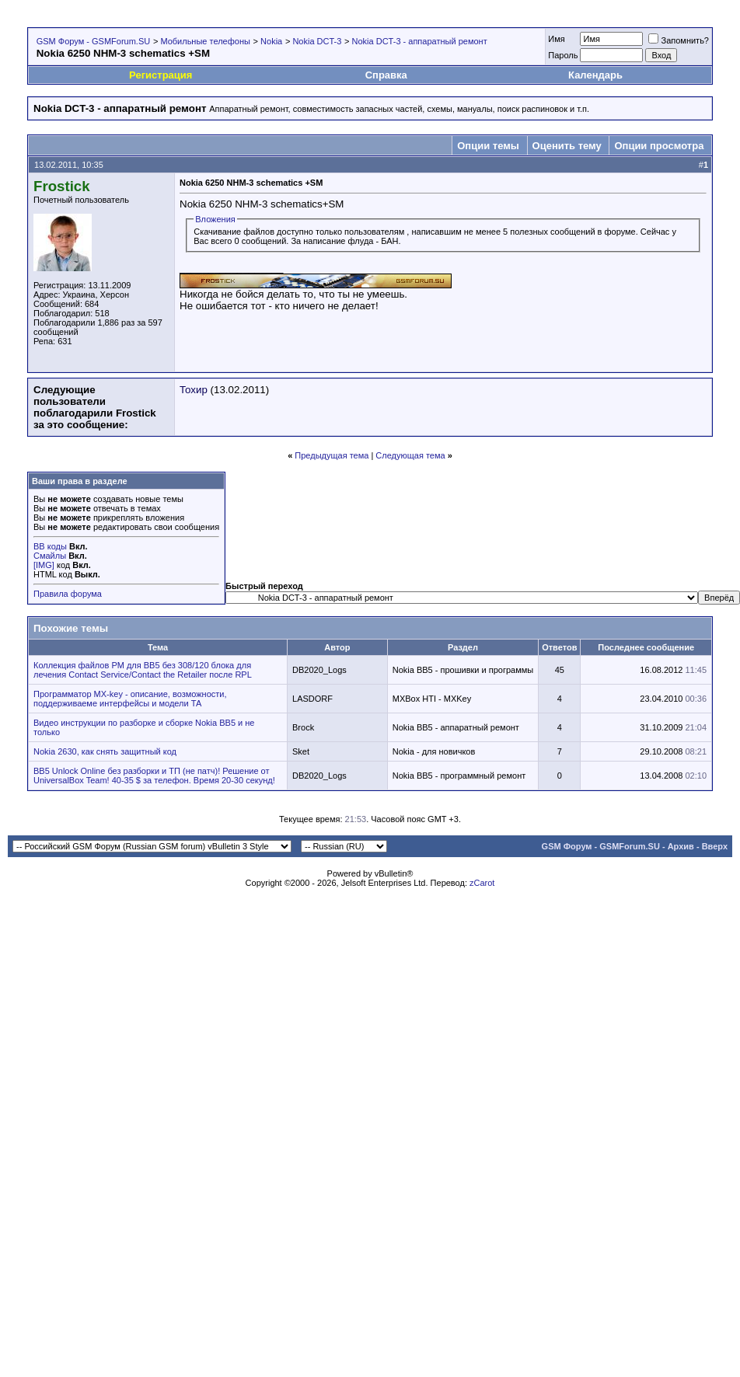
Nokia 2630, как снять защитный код (104, 751)
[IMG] (43, 565)
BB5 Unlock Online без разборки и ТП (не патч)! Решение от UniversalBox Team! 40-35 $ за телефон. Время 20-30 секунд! (154, 775)
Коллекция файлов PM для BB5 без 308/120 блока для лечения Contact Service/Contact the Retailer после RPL (142, 670)
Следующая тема (410, 455)
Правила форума (67, 593)
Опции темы (488, 146)
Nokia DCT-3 (316, 41)
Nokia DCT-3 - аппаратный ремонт (419, 41)
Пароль (563, 55)
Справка (386, 75)
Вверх (715, 846)
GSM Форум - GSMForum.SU (93, 41)
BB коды (50, 546)
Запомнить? (678, 40)
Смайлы (49, 555)
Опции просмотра (658, 146)
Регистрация (160, 75)
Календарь (595, 75)
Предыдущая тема (331, 455)
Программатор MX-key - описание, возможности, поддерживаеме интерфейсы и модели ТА (130, 698)
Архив (681, 846)
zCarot (481, 882)
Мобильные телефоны (205, 41)
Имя (556, 39)
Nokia (271, 41)
